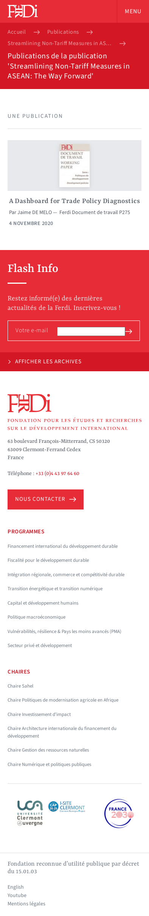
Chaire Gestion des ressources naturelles (48, 750)
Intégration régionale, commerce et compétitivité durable (66, 574)
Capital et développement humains (43, 603)
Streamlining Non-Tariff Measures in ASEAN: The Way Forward (60, 43)
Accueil (17, 32)
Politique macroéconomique (36, 617)
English (16, 887)
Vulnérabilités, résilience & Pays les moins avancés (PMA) (64, 631)
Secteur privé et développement (40, 645)
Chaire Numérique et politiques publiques (49, 764)
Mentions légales (26, 904)
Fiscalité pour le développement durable (48, 560)
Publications (63, 32)
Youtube (17, 895)
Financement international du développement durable (63, 546)
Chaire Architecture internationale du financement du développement (62, 732)
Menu (133, 11)
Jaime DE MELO (34, 212)
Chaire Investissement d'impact (39, 714)
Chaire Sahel (20, 686)
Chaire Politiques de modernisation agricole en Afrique (63, 700)
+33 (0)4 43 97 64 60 (57, 474)
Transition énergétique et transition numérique (55, 588)
